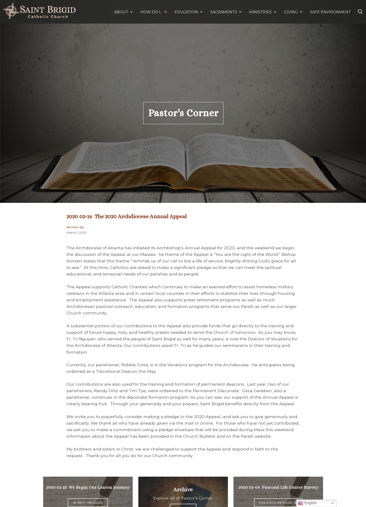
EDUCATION (188, 12)
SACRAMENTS (226, 12)
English (307, 503)
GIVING (291, 12)
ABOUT (123, 12)
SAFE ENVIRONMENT (330, 12)
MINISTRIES (263, 12)
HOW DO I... (153, 12)
